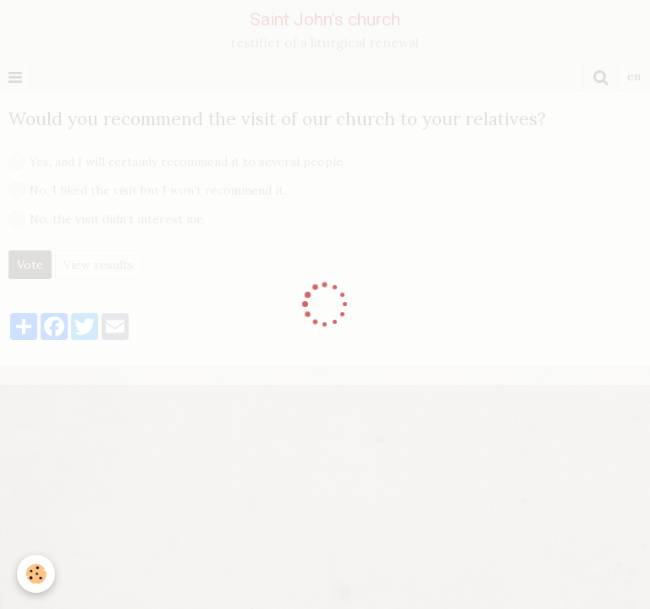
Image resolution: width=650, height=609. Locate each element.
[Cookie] (36, 574)
